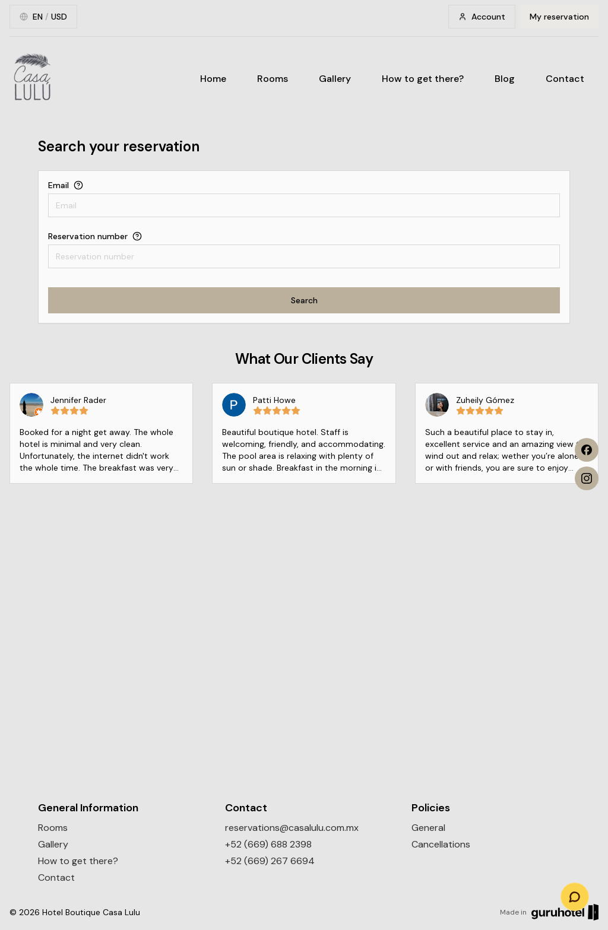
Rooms (272, 78)
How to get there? (423, 78)
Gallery (335, 78)
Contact (565, 78)
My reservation (559, 16)
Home (213, 78)
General (428, 827)
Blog (505, 78)
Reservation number (88, 236)
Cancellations (440, 844)
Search (304, 300)
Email (58, 185)
